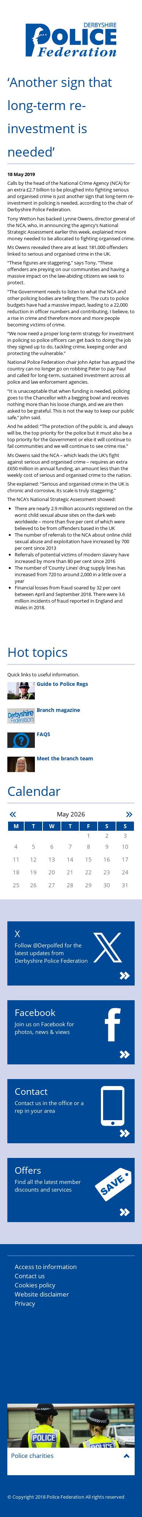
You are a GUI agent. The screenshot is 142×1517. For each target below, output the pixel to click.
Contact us (30, 1276)
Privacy (25, 1303)
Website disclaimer (42, 1294)
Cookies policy (35, 1285)
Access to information (46, 1266)
